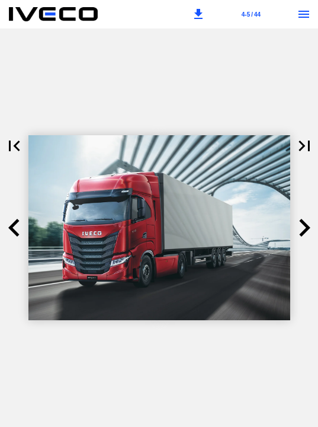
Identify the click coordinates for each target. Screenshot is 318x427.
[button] (198, 14)
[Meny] (304, 14)
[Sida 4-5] (251, 14)
